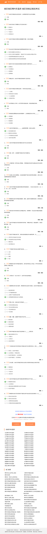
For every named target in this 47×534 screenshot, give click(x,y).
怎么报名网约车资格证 (29, 522)
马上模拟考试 (16, 424)
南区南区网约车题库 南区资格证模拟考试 (22, 9)
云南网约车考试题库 (9, 455)
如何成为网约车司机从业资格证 (12, 479)
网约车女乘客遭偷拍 (28, 514)
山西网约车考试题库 (28, 434)
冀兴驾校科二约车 (9, 495)
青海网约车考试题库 (9, 459)
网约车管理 (7, 475)
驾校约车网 (7, 501)
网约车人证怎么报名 (28, 495)
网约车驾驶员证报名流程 (10, 522)
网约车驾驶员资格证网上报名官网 (32, 512)
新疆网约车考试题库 (9, 461)
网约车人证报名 (27, 503)
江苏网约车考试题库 (28, 438)
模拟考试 (24, 2)
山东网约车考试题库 (9, 445)
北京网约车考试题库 (9, 432)
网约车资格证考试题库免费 (30, 507)
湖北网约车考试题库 (9, 447)
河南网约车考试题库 (28, 445)
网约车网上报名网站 (28, 487)
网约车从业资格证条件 (29, 516)
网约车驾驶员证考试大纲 (10, 520)
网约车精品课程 (30, 424)
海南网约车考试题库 (9, 451)
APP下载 (40, 2)
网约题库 (29, 2)
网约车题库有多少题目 (29, 509)
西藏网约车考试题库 (28, 455)
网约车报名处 (8, 489)
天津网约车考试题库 (28, 432)
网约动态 (35, 2)
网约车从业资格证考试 (10, 509)
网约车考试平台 (27, 475)
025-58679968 (29, 531)
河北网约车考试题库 (9, 434)
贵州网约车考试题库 (28, 453)
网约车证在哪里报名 (28, 497)
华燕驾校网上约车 (28, 505)
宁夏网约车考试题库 (28, 459)
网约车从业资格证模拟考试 (30, 489)
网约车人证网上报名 (9, 497)
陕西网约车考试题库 (9, 457)
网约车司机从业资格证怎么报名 (12, 524)
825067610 (40, 531)
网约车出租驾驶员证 (28, 483)
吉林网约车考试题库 (28, 436)
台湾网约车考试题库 (28, 461)
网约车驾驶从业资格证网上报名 (31, 477)
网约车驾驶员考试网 (28, 520)
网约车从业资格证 (28, 518)
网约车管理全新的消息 (10, 514)
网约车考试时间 (8, 507)
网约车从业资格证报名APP (30, 524)
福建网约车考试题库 (9, 443)
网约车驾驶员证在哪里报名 (11, 491)
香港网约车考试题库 (9, 463)
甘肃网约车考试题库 (28, 457)
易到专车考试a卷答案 (10, 516)
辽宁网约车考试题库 (9, 436)
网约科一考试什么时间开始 (11, 477)
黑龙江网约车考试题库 (10, 465)
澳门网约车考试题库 (28, 463)
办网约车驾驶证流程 (28, 472)
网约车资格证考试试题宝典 (30, 499)
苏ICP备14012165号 (18, 531)
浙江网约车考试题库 (9, 441)
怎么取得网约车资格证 (29, 501)
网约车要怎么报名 (9, 503)
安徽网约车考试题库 (28, 441)
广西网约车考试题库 (28, 449)
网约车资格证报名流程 (10, 487)
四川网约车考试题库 (9, 453)
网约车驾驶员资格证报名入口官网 (12, 481)
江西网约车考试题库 (28, 443)
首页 (19, 2)
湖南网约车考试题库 (28, 447)
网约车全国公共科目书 (29, 479)
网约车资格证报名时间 (10, 518)
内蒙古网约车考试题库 (29, 465)
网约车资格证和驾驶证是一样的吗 (12, 512)
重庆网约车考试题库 (28, 451)
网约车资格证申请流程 (10, 485)
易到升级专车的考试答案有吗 (31, 481)
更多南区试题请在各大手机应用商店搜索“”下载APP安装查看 (23, 413)
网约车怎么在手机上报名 (10, 472)
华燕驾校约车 (8, 505)
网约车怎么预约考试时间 (10, 483)
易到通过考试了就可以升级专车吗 (12, 499)
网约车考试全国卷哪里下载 (30, 485)
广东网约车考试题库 (9, 449)
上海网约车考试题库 (9, 438)
